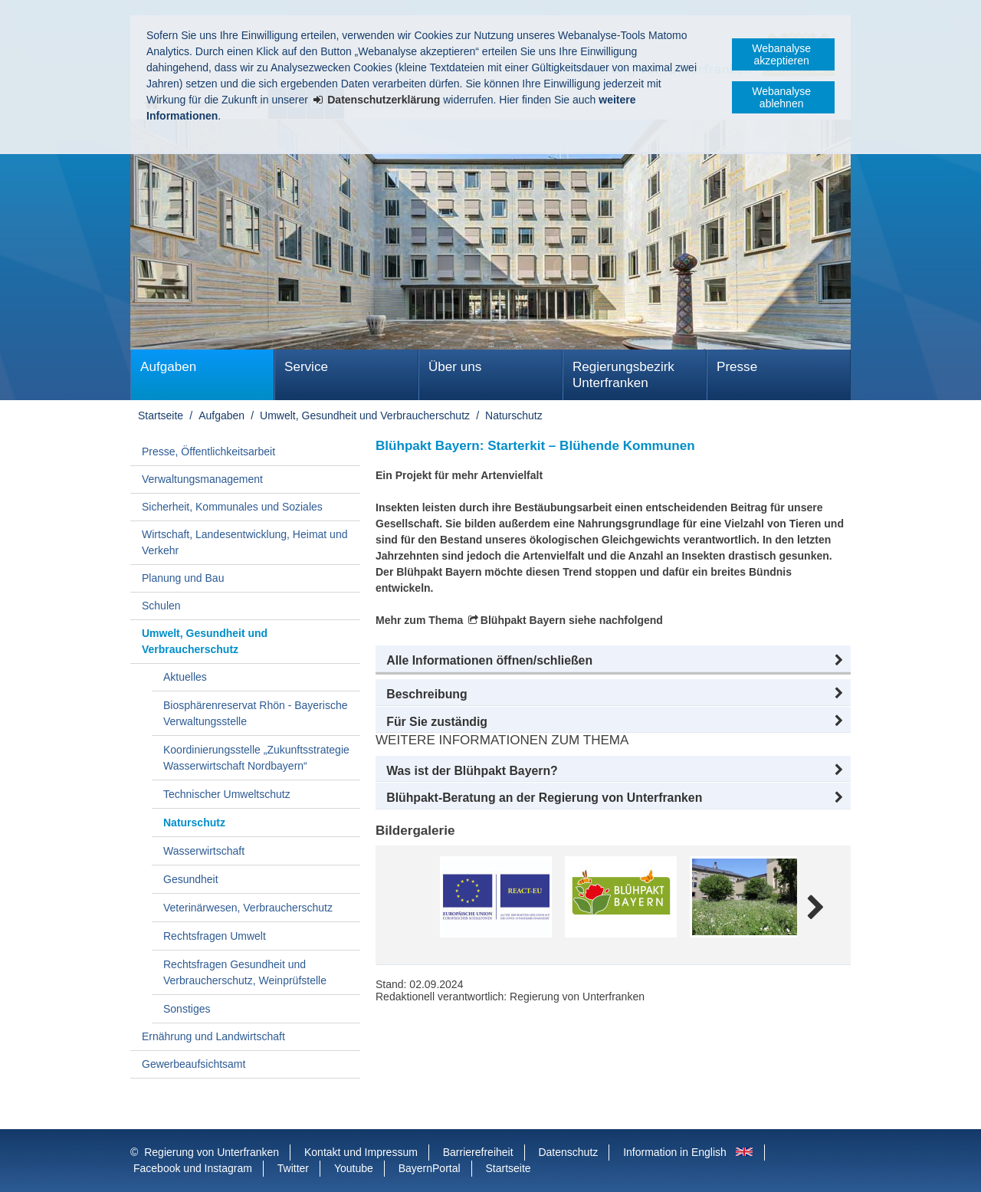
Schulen (161, 605)
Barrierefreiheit (478, 1152)
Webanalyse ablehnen (781, 97)
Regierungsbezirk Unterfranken (623, 375)
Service (306, 367)
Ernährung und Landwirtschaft (213, 1036)
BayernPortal (430, 1168)
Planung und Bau (183, 578)
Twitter (293, 1168)
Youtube (353, 1168)
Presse (737, 367)
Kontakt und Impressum (361, 1152)
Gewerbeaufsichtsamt (193, 1064)
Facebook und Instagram (192, 1168)
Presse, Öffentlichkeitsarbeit (208, 451)
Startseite (160, 415)
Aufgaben (168, 367)
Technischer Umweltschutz (226, 794)
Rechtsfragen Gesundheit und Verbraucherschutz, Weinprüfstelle (244, 972)
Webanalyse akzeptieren (781, 54)
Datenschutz (568, 1152)
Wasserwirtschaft (203, 851)
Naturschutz (514, 415)
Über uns (454, 367)
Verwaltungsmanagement (202, 479)
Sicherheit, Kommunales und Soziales (232, 507)
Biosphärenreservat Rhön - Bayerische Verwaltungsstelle (255, 713)
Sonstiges (186, 1009)
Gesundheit (190, 879)
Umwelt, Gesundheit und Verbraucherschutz (365, 415)
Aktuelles (185, 677)
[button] (613, 660)
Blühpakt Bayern (523, 620)
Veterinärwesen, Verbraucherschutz (248, 907)
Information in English (675, 1152)
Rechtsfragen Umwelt (214, 936)
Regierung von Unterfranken (211, 1152)
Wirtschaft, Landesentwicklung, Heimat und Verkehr (244, 542)
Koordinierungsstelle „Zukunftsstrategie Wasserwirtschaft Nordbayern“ (256, 758)
